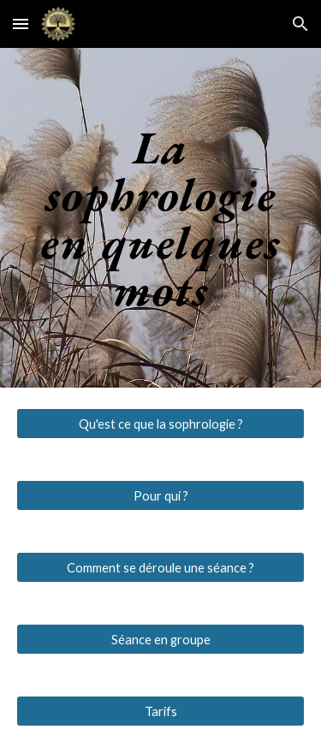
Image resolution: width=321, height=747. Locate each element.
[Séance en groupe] (161, 639)
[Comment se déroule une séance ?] (161, 567)
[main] (161, 217)
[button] (20, 23)
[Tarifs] (161, 711)
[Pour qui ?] (161, 495)
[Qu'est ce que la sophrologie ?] (161, 423)
